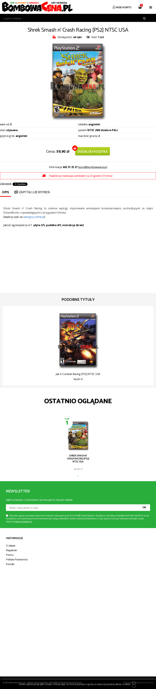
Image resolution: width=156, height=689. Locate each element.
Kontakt (10, 564)
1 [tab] (78, 476)
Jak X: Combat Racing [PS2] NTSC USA (78, 374)
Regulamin (11, 550)
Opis (5, 192)
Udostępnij (5, 184)
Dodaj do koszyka (93, 152)
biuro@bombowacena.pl (92, 167)
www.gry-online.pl (34, 217)
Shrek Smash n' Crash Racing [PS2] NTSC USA (78, 459)
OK (144, 507)
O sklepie (10, 546)
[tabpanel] (78, 446)
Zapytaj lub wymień (32, 192)
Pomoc (10, 555)
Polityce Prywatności (23, 521)
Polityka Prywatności (17, 559)
